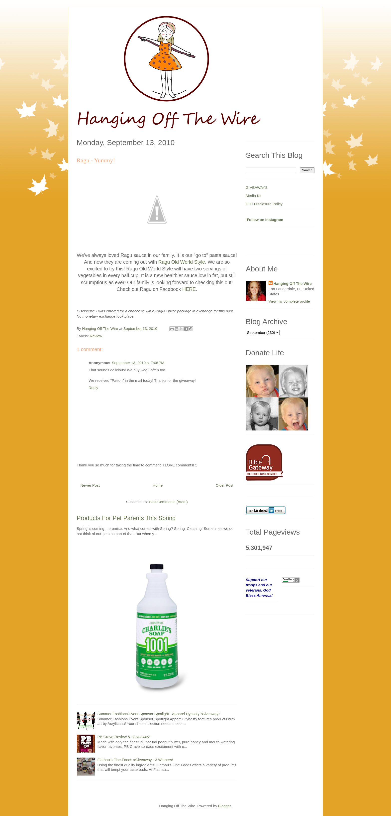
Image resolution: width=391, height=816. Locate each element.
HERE (189, 289)
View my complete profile (289, 301)
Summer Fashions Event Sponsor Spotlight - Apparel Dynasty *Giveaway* (159, 714)
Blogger (224, 806)
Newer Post (90, 485)
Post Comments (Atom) (168, 502)
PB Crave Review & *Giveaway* (124, 737)
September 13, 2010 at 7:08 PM (138, 363)
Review (96, 336)
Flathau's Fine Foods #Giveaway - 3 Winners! (135, 760)
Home (158, 485)
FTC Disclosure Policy (264, 204)
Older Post (224, 485)
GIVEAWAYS (257, 187)
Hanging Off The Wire (293, 283)
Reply (93, 388)
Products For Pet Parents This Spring (126, 518)
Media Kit (254, 196)
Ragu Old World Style (181, 262)
